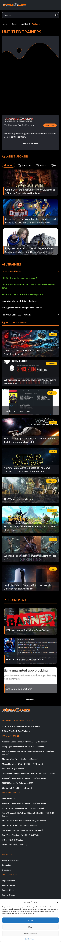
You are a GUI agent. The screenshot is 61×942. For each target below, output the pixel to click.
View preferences (30, 933)
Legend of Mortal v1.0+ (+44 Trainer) (19, 301)
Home (4, 24)
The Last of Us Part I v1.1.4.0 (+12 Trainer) (20, 759)
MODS (41, 165)
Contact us (6, 865)
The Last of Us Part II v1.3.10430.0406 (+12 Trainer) (24, 820)
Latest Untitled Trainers (12, 271)
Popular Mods (8, 890)
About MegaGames (10, 860)
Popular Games (8, 880)
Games (14, 24)
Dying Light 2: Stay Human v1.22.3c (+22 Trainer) (23, 746)
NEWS (8, 165)
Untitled (24, 24)
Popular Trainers (9, 885)
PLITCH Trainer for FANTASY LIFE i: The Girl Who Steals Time (28, 286)
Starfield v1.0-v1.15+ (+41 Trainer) (17, 788)
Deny (30, 927)
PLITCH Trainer (8, 798)
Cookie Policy (29, 939)
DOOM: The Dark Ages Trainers (16, 731)
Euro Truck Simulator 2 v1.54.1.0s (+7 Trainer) (21, 835)
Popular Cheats (8, 895)
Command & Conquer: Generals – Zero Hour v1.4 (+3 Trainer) (28, 773)
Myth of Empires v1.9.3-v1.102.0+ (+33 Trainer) (22, 764)
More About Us (30, 143)
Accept (30, 920)
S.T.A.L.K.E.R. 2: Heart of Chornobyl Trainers (21, 726)
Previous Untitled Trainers (16, 315)
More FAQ (30, 699)
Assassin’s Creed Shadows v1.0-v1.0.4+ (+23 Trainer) (24, 742)
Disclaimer (6, 870)
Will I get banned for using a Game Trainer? (22, 307)
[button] (57, 902)
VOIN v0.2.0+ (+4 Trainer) (13, 768)
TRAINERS (24, 165)
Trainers (35, 24)
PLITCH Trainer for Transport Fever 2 (19, 278)
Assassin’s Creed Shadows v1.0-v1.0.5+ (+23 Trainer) (24, 778)
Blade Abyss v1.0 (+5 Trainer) (14, 844)
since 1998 (49, 125)
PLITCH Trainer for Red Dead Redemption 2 (22, 294)
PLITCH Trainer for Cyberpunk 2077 (17, 783)
